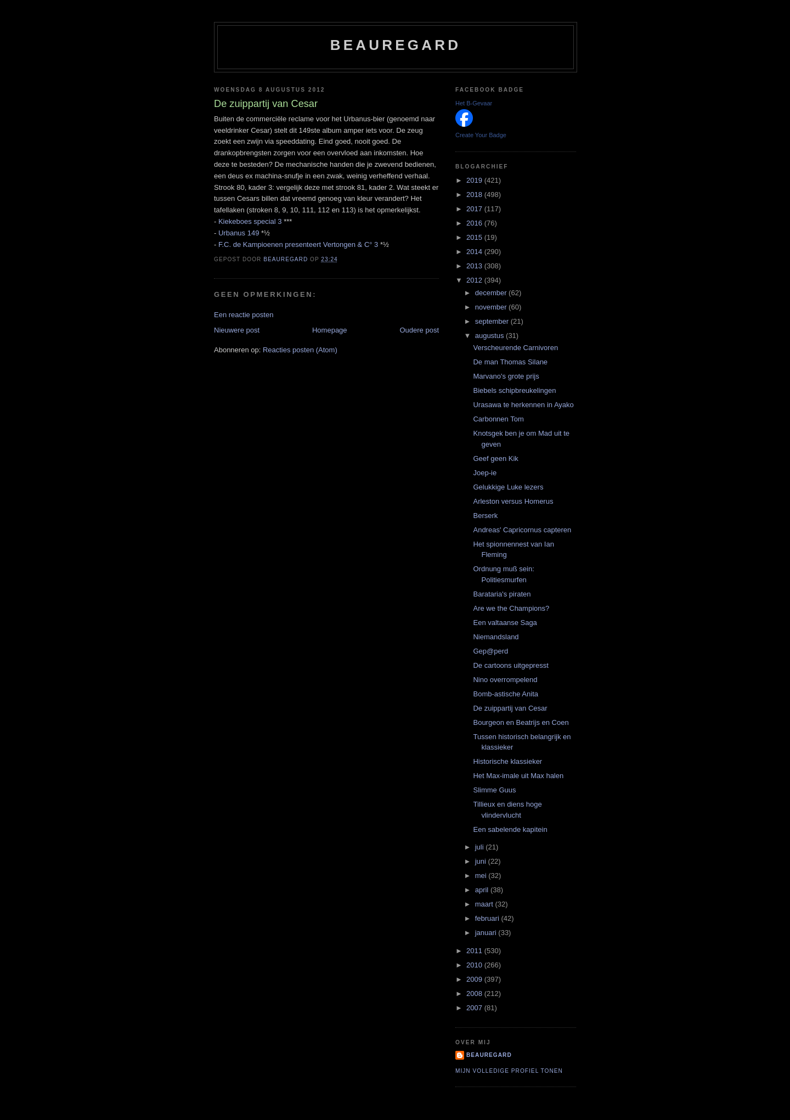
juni (481, 861)
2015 (475, 237)
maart (485, 904)
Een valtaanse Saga (505, 622)
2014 (475, 251)
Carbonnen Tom (498, 419)
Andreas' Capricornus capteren (522, 530)
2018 (475, 194)
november (492, 307)
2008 (475, 993)
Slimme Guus (494, 790)
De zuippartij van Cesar (510, 708)
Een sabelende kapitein (510, 829)
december (492, 293)
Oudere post (419, 330)
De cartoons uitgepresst (510, 665)
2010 (475, 965)
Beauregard (395, 45)
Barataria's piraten (502, 594)
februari (488, 918)
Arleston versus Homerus (513, 501)
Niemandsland (495, 637)
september (493, 321)
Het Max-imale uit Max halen (518, 776)
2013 (475, 266)
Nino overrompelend (505, 680)
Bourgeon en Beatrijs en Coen (520, 722)
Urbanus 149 (238, 233)
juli (480, 847)
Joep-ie (484, 473)
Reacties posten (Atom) (300, 350)
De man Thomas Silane (510, 362)
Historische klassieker (507, 761)
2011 (475, 951)
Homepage (329, 330)
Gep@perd (490, 651)
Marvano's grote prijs (506, 376)
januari (487, 932)
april (482, 890)
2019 (475, 180)
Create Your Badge (480, 135)
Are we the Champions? (511, 608)
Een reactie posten (243, 315)
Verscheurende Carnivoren (515, 348)
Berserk (485, 515)
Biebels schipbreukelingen (514, 390)
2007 (475, 1008)
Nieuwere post (236, 330)
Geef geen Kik (495, 458)
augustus (490, 335)
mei (482, 875)
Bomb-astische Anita (505, 694)
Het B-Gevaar (473, 103)
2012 (475, 280)
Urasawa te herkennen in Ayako (523, 405)
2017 (475, 209)
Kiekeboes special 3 (250, 221)
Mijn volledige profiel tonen (509, 1071)
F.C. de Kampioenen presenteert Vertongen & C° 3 (298, 244)
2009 (475, 979)
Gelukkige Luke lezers (508, 487)
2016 (475, 223)
